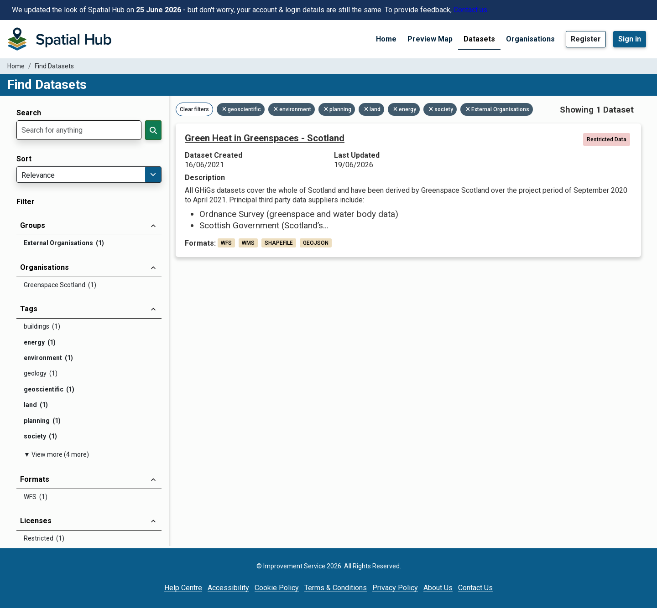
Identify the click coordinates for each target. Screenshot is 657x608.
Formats (34, 479)
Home (386, 39)
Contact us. (471, 9)
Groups (32, 225)
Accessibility (228, 587)
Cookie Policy (277, 587)
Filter (25, 202)
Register (586, 39)
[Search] (153, 130)
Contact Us (475, 587)
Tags (28, 308)
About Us (438, 587)
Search (28, 113)
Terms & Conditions (335, 587)
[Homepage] (59, 39)
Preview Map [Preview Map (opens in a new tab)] (430, 39)
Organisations (530, 39)
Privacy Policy (395, 587)
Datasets (479, 39)
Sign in (629, 39)
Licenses (36, 520)
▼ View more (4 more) (56, 454)
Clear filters (194, 109)
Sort (23, 159)
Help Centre (183, 587)
